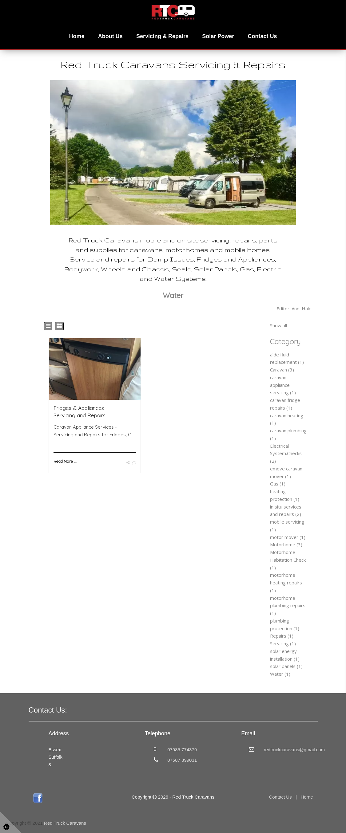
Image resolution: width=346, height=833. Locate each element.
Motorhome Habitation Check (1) (288, 560)
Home (77, 36)
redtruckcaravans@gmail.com (294, 749)
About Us (110, 36)
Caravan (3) (282, 370)
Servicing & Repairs (162, 36)
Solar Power (218, 36)
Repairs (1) (281, 636)
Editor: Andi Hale (294, 308)
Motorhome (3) (286, 544)
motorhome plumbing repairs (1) (287, 605)
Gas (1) (277, 484)
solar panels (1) (286, 666)
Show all (278, 325)
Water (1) (280, 674)
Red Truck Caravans (65, 823)
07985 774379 (182, 749)
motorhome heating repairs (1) (286, 582)
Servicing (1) (283, 643)
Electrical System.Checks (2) (286, 453)
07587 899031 (182, 760)
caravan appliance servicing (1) (283, 385)
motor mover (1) (287, 537)
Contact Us (262, 36)
